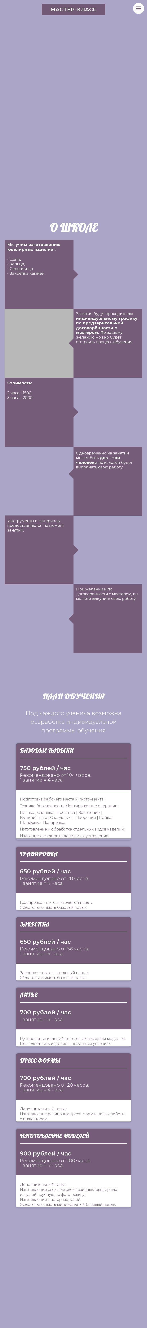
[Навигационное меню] (138, 8)
